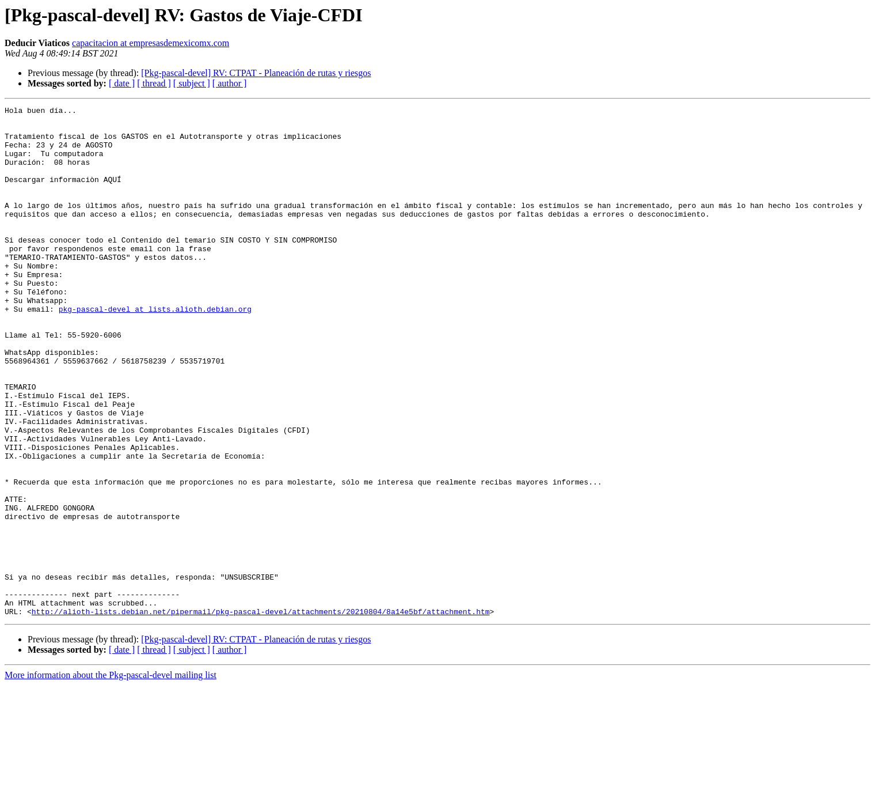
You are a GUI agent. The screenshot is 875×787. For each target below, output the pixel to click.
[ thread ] (154, 83)
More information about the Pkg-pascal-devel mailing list (110, 777)
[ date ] (122, 83)
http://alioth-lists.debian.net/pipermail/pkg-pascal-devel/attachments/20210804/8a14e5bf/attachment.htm (261, 713)
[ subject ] (191, 83)
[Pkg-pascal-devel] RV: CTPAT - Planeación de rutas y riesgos (256, 73)
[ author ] (229, 83)
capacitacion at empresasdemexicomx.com (150, 43)
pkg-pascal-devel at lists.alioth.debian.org (155, 350)
